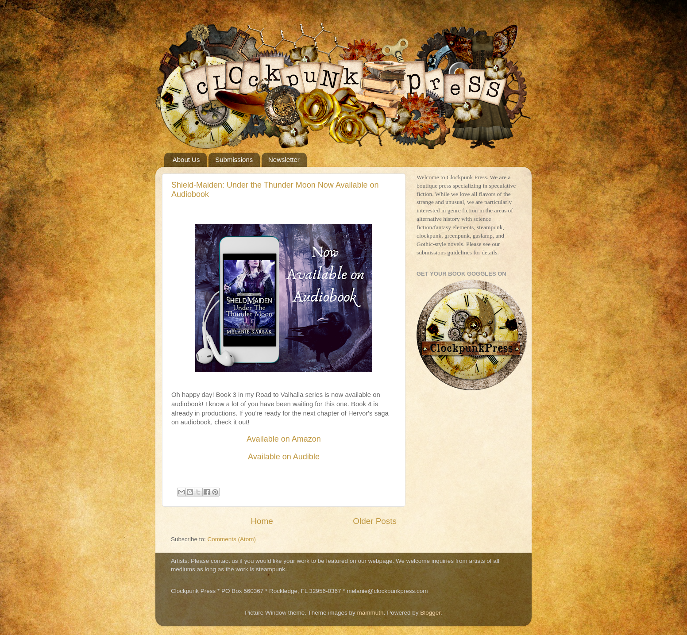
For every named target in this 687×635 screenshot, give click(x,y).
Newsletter (284, 159)
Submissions (234, 159)
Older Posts (375, 521)
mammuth (370, 612)
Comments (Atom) (232, 539)
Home (262, 521)
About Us (186, 159)
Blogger (430, 612)
